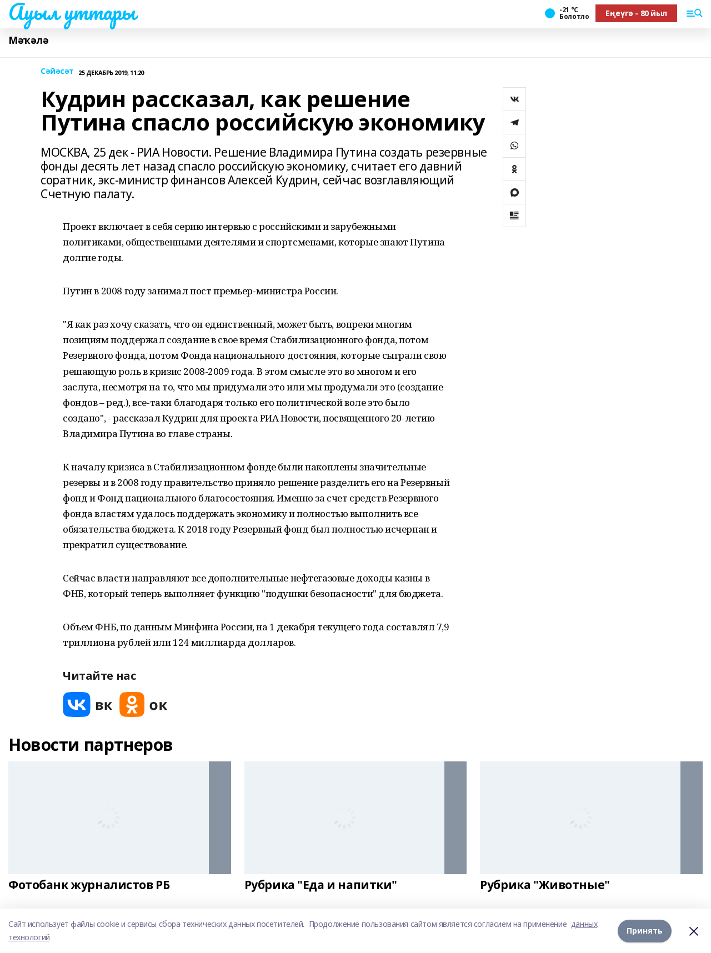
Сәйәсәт (57, 71)
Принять (645, 930)
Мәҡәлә (28, 40)
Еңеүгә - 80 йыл (636, 13)
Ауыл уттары (71, 12)
